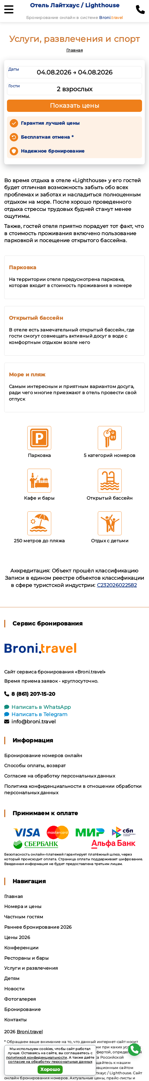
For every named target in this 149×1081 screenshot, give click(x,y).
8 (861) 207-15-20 (29, 694)
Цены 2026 (17, 937)
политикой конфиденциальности (36, 1057)
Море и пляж (27, 375)
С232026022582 (117, 585)
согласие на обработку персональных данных (50, 1062)
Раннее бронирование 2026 (38, 927)
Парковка (22, 267)
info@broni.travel (30, 722)
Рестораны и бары (26, 958)
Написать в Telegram (35, 714)
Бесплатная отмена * (47, 137)
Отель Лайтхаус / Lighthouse (75, 5)
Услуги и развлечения (31, 968)
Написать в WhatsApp (37, 707)
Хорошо (50, 1069)
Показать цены (74, 105)
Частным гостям (23, 916)
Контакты (15, 1019)
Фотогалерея (20, 999)
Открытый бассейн (36, 318)
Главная (74, 50)
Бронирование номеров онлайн (43, 755)
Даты (13, 69)
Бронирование (22, 1009)
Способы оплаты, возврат (35, 765)
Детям (12, 978)
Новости (14, 988)
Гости (14, 85)
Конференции (21, 947)
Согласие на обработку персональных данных (59, 776)
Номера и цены (22, 906)
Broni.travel (30, 1031)
